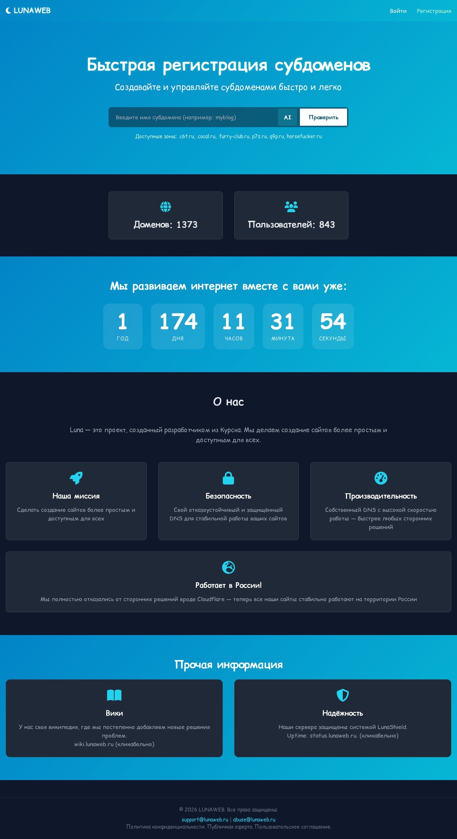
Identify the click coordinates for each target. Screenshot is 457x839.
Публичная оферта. (230, 826)
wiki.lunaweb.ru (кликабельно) (114, 744)
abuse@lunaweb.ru (254, 819)
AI (287, 117)
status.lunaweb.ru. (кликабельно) (354, 735)
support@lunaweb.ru (205, 819)
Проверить (323, 117)
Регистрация (434, 11)
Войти (398, 11)
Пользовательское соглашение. (293, 826)
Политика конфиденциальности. (166, 826)
